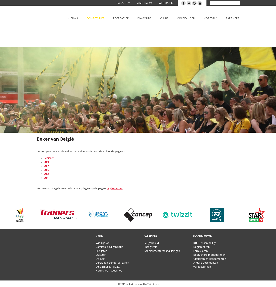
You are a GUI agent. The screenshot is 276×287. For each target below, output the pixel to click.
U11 (46, 177)
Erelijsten (101, 251)
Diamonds (144, 18)
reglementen (115, 188)
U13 (46, 173)
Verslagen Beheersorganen (112, 262)
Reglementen (201, 246)
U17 (46, 166)
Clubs (164, 18)
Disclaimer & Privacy (108, 266)
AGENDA (144, 3)
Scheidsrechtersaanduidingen (162, 251)
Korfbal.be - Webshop (109, 270)
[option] (19, 215)
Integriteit (151, 246)
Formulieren (200, 251)
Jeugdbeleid (152, 243)
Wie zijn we (102, 243)
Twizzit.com (153, 284)
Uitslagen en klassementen (209, 258)
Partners (232, 18)
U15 (46, 170)
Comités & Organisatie (109, 246)
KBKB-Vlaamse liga (204, 243)
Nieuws (73, 18)
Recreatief (120, 18)
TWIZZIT (123, 3)
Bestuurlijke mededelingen (209, 254)
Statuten (101, 254)
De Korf (100, 258)
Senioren (49, 158)
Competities (95, 18)
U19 (46, 162)
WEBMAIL (166, 3)
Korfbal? (210, 18)
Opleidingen (186, 18)
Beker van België (55, 139)
